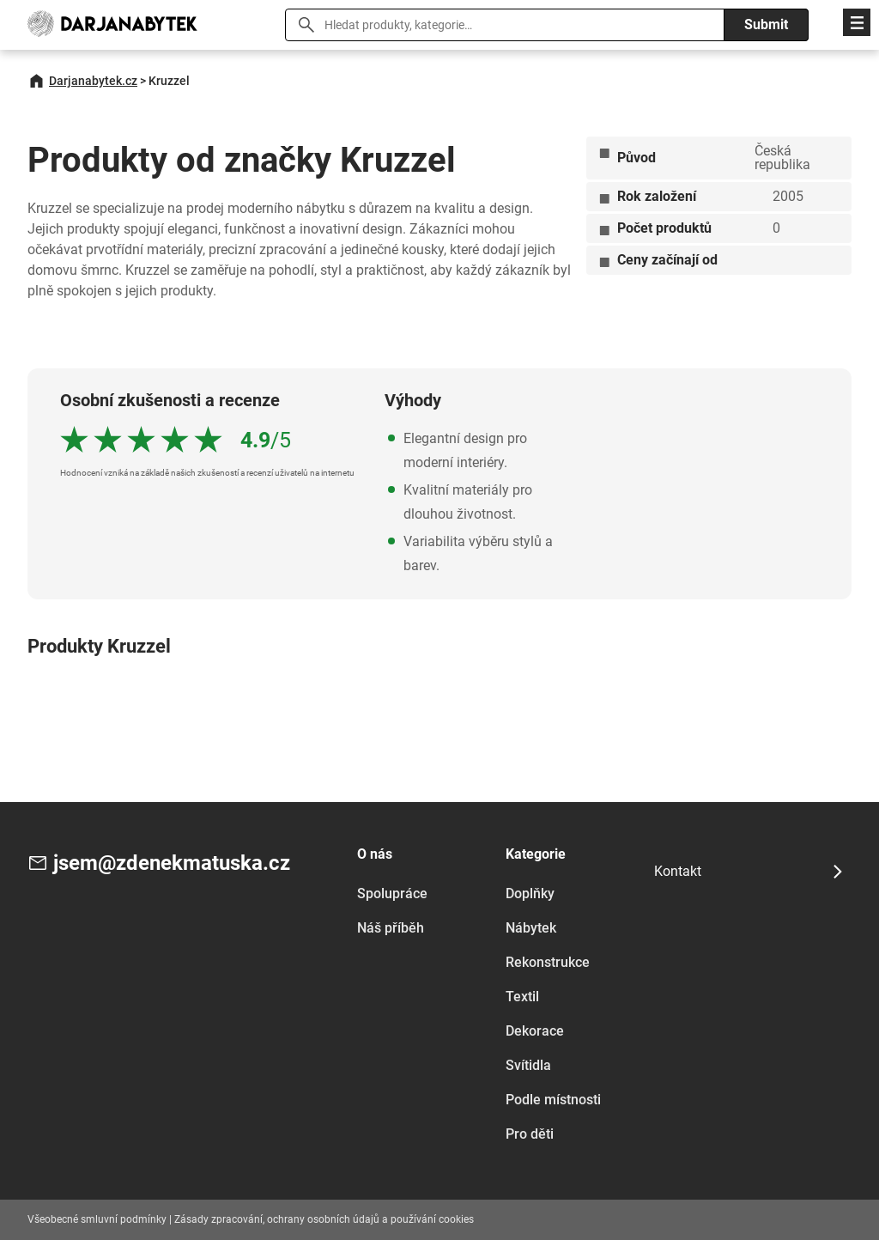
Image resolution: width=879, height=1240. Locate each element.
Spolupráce (392, 893)
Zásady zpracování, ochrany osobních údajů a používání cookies (324, 1219)
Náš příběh (390, 928)
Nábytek (531, 928)
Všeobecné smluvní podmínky (97, 1219)
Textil (522, 996)
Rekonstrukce (548, 962)
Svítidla (528, 1065)
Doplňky (530, 893)
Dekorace (535, 1031)
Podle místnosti (553, 1099)
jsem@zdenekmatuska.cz (171, 863)
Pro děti (530, 1134)
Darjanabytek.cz (93, 81)
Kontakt (677, 871)
